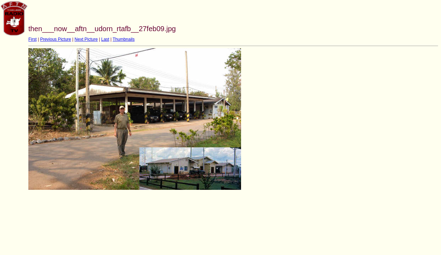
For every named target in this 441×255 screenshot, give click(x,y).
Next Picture (85, 39)
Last (105, 39)
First (32, 39)
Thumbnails (124, 39)
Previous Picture (55, 39)
